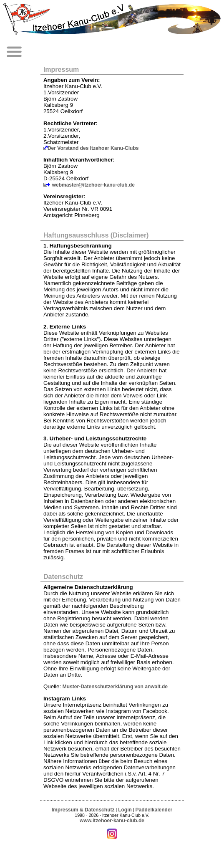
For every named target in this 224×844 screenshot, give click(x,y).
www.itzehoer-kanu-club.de (112, 821)
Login (125, 810)
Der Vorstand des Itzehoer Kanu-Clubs (93, 148)
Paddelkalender (154, 810)
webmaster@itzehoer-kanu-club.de (93, 185)
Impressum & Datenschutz (83, 810)
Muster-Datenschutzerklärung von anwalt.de (115, 687)
